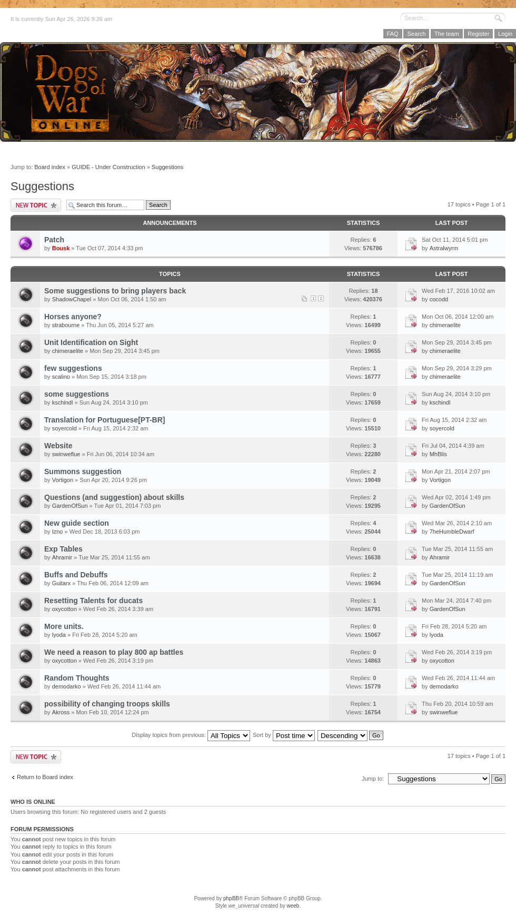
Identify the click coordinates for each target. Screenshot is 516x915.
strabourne (66, 325)
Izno (57, 531)
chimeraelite (445, 325)
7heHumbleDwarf (452, 531)
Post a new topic (36, 205)
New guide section (76, 523)
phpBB (231, 898)
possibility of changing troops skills (107, 704)
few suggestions (73, 368)
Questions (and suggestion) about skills (114, 497)
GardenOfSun (70, 506)
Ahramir (62, 557)
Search (416, 34)
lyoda (59, 635)
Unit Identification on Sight (91, 342)
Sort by (284, 735)
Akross (61, 712)
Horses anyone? (73, 316)
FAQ (393, 34)
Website (58, 445)
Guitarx (61, 583)
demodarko (66, 686)
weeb (292, 906)
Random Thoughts (77, 678)
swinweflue (66, 454)
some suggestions (76, 394)
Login (505, 34)
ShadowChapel (72, 299)
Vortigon (62, 480)
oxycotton (64, 609)
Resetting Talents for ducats (93, 600)
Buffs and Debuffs (76, 574)
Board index (49, 167)
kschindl (62, 402)
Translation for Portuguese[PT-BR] (104, 420)
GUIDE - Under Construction (108, 167)
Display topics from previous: (191, 735)
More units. (64, 626)
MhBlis (438, 454)
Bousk (61, 248)
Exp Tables (63, 549)
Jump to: (373, 778)
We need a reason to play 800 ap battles (113, 652)
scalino (61, 376)
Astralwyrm (444, 248)
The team (446, 34)
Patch (54, 239)
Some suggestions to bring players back (115, 291)
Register (478, 34)
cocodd (439, 299)
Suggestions (168, 167)
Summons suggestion (82, 471)
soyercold (64, 428)
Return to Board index (45, 777)
